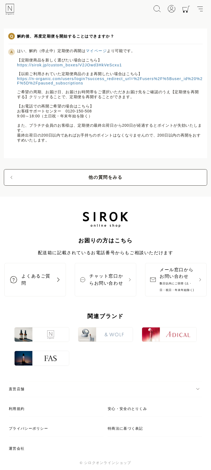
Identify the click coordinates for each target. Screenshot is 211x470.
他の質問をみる (105, 177)
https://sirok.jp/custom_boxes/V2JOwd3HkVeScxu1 (69, 65)
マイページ (96, 51)
